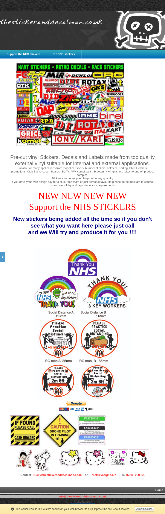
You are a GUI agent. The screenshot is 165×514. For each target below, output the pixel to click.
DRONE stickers (64, 54)
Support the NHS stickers (23, 54)
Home (159, 490)
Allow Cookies (144, 509)
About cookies (121, 509)
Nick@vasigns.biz (104, 475)
